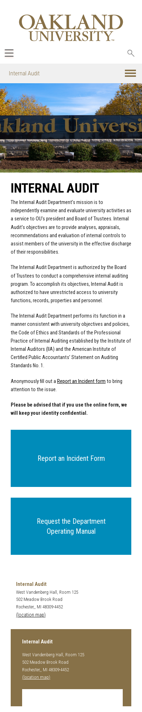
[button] (130, 73)
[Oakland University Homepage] (71, 27)
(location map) (31, 615)
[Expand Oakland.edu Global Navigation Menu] (9, 53)
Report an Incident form (81, 381)
